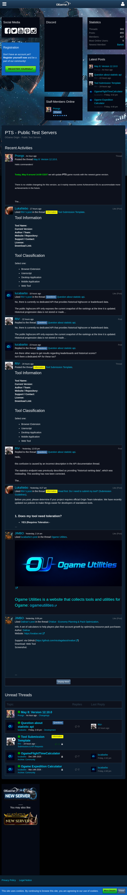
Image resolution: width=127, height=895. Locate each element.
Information (57, 736)
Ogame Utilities (59, 537)
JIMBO (19, 533)
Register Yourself (20, 69)
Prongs (56, 108)
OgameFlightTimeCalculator (108, 91)
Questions (58, 723)
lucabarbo (98, 95)
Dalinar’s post (28, 621)
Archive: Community (26, 759)
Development (50, 730)
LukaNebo (21, 208)
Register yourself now (15, 57)
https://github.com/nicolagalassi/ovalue (55, 640)
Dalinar (26, 630)
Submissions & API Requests (30, 746)
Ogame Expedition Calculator (41, 766)
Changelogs (44, 715)
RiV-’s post (26, 212)
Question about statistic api (108, 74)
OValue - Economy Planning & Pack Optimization (73, 621)
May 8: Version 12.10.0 (106, 66)
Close (121, 891)
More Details (110, 891)
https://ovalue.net (33, 633)
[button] (4, 4)
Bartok (120, 44)
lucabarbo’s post (29, 537)
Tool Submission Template (107, 83)
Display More (63, 682)
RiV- (96, 78)
